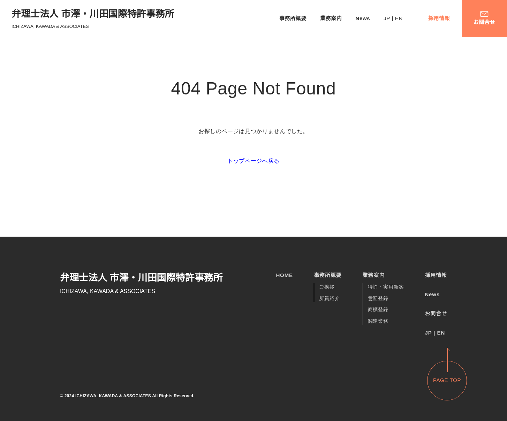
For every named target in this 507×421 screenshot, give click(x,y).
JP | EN (391, 18)
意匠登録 (378, 298)
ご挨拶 (327, 287)
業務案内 (327, 18)
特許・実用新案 (386, 287)
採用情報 (439, 18)
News (359, 18)
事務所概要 (288, 18)
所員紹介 (329, 298)
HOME (284, 275)
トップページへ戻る (253, 160)
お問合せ (436, 313)
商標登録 (378, 310)
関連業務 (378, 321)
